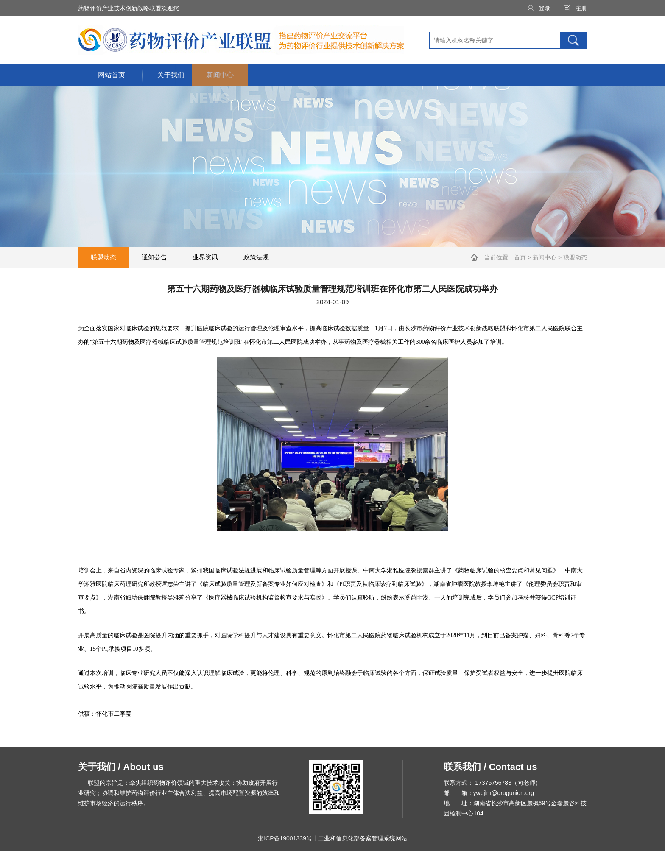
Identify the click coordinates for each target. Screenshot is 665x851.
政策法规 (256, 257)
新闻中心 (544, 257)
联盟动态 (103, 257)
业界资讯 (205, 257)
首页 (520, 257)
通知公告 (154, 257)
